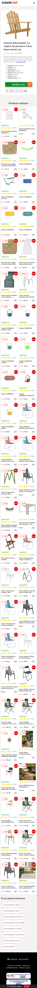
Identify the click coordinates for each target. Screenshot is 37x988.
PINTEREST (24, 959)
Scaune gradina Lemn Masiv (14, 934)
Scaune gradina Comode (13, 929)
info (15, 136)
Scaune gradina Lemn (11, 940)
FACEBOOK (12, 959)
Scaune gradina (9, 946)
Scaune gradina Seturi (12, 911)
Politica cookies (24, 968)
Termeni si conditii (14, 965)
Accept (26, 986)
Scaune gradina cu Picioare (13, 917)
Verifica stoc (22, 84)
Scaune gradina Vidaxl (12, 905)
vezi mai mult (20, 62)
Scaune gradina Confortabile (14, 923)
